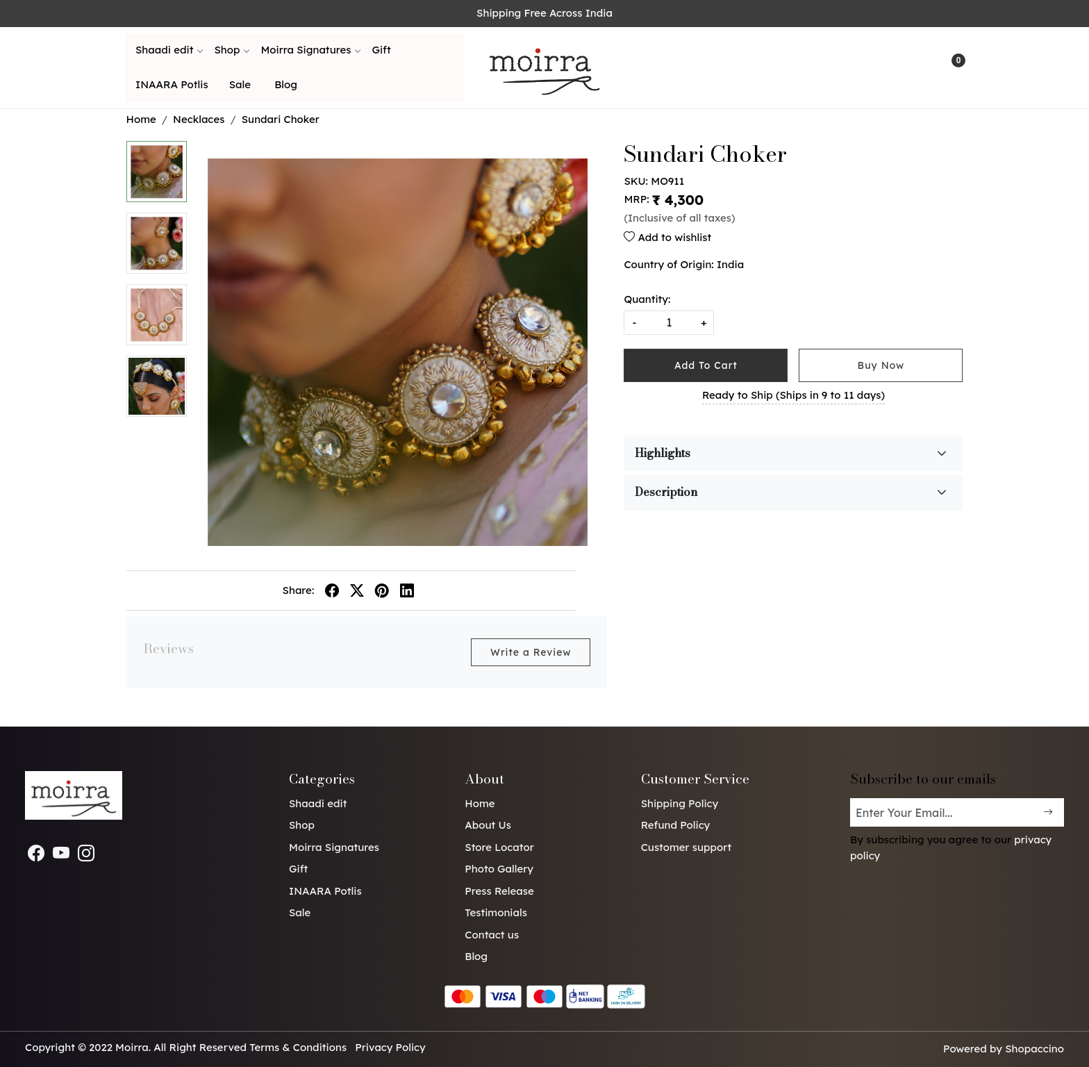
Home (479, 803)
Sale (240, 84)
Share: (299, 590)
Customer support (686, 847)
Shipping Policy (679, 803)
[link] (894, 67)
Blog (285, 84)
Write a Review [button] (530, 652)
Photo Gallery (499, 868)
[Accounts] (922, 67)
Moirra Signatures (310, 49)
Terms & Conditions (298, 1047)
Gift (381, 49)
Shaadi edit (168, 49)
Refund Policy (675, 825)
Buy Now (881, 365)
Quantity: (647, 299)
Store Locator (499, 847)
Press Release (499, 891)
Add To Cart (706, 365)
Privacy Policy (390, 1047)
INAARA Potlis (171, 84)
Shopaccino (1034, 1048)
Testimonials (496, 912)
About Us (488, 825)
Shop (231, 49)
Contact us (492, 934)
